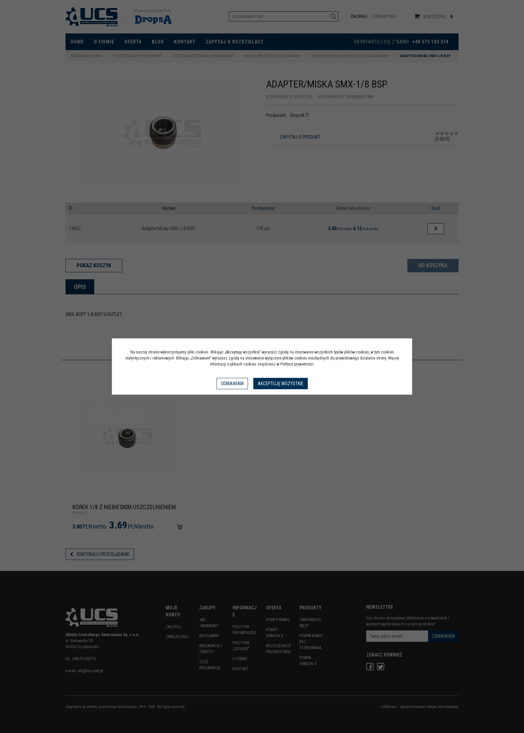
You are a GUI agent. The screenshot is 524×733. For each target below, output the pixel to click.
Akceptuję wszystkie (280, 383)
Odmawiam (232, 383)
